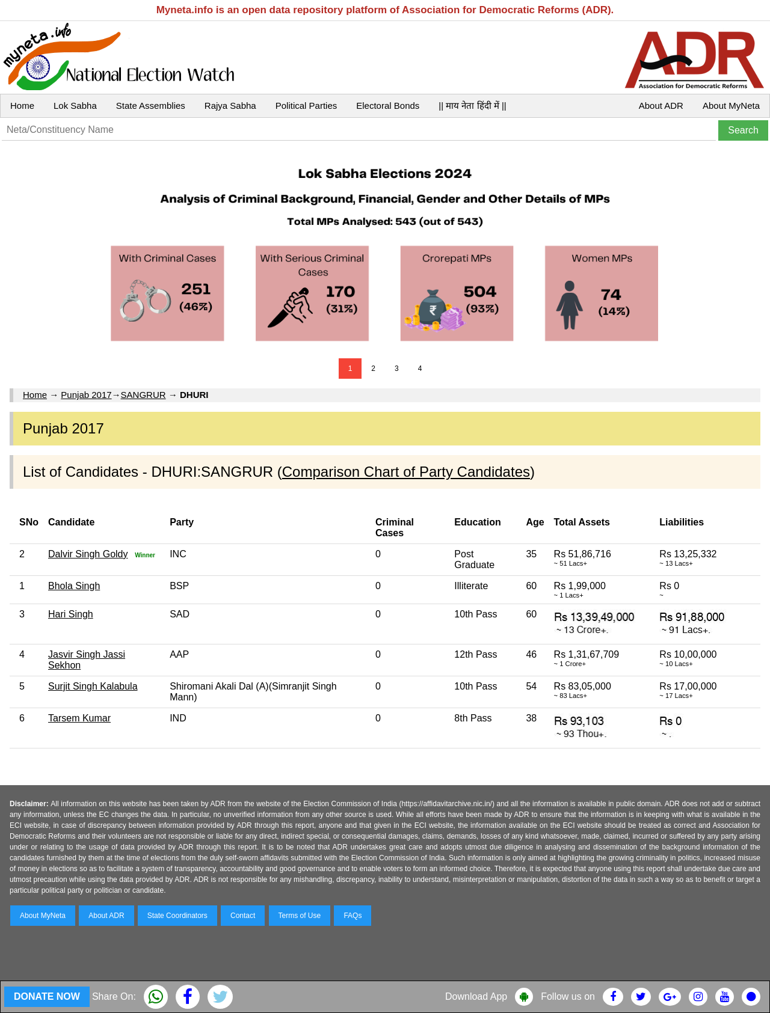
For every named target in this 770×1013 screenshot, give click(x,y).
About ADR (661, 105)
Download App (476, 996)
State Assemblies (150, 105)
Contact (242, 915)
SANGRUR (143, 395)
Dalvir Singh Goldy (88, 554)
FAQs (352, 915)
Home (22, 105)
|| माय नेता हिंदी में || (472, 105)
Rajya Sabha (230, 105)
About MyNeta (731, 105)
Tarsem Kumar (79, 718)
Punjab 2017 (86, 395)
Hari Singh (70, 614)
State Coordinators (177, 915)
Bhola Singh (74, 586)
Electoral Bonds (387, 105)
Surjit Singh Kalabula (93, 686)
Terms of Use (300, 915)
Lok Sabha (75, 105)
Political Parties (306, 105)
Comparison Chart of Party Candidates (406, 472)
